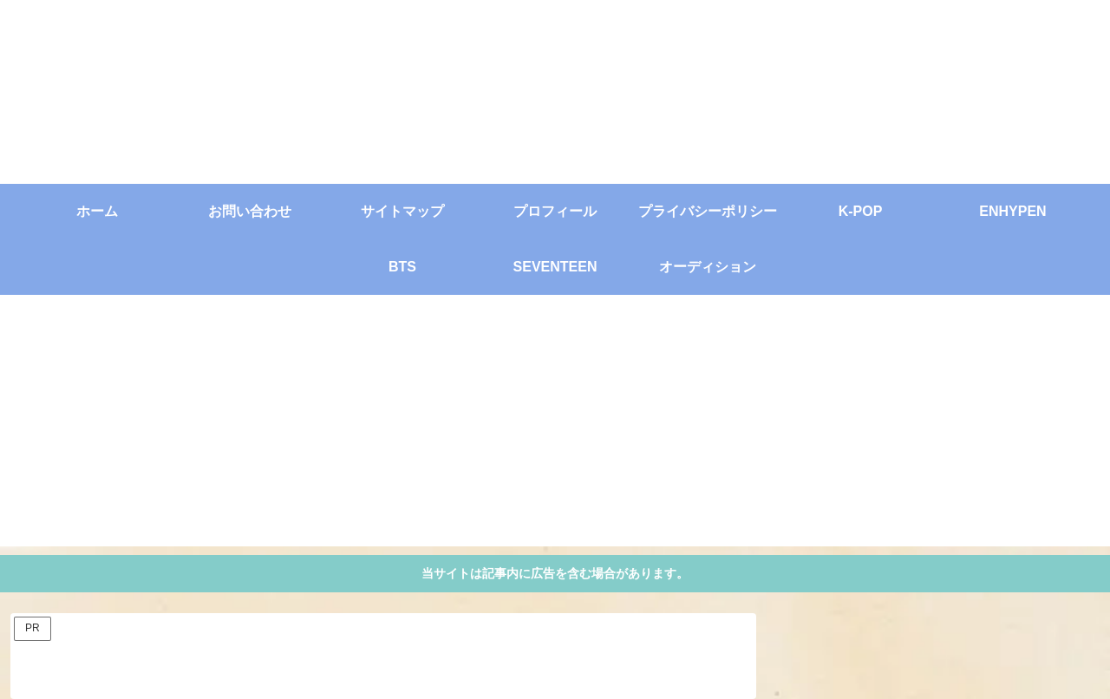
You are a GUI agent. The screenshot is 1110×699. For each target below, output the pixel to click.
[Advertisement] (555, 425)
